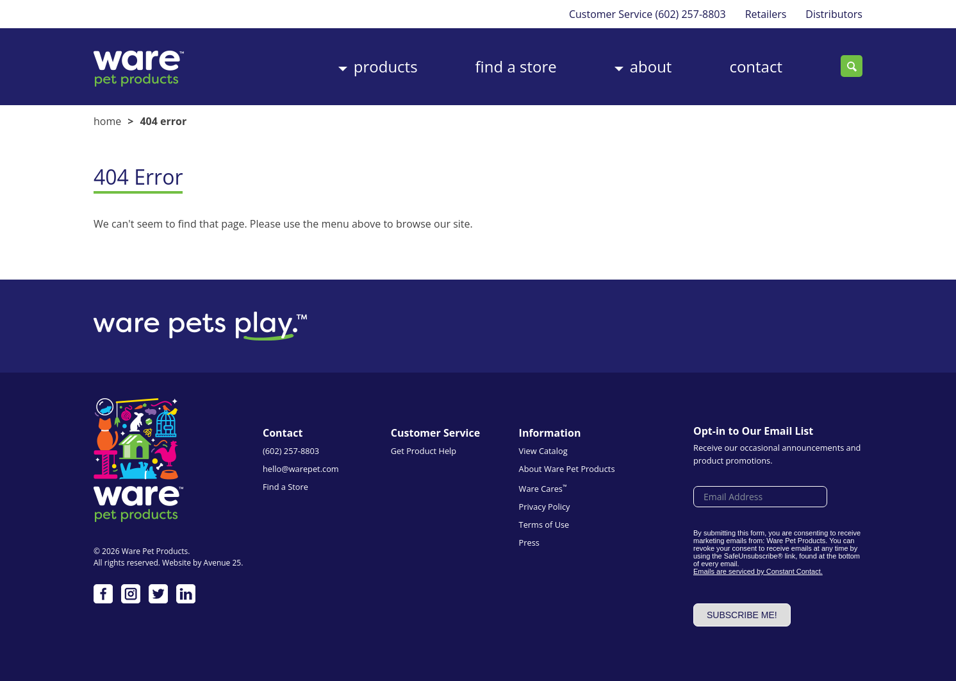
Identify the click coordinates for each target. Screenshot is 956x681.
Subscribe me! (742, 615)
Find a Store (516, 66)
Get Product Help (423, 451)
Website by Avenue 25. (202, 562)
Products (386, 66)
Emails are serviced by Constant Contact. (758, 571)
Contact (755, 66)
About (651, 66)
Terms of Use (544, 524)
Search (851, 66)
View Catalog (543, 451)
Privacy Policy (544, 506)
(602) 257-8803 (690, 14)
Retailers (766, 14)
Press (529, 542)
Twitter (158, 593)
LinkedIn (185, 593)
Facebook (103, 593)
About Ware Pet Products (567, 469)
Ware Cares (543, 488)
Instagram (130, 593)
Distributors (833, 14)
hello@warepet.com (301, 469)
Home (107, 121)
